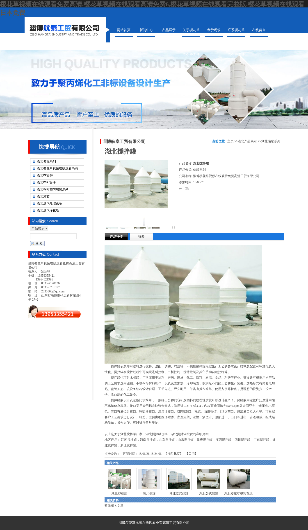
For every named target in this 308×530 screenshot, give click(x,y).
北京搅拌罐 (167, 439)
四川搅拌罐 (242, 439)
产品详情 (116, 236)
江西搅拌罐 (223, 439)
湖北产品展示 (247, 141)
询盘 (141, 236)
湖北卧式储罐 (208, 493)
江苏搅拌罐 (129, 439)
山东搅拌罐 (186, 439)
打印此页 (173, 453)
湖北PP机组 (119, 493)
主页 (230, 141)
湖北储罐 (149, 493)
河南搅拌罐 (148, 439)
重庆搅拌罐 (204, 439)
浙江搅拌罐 (128, 445)
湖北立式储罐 (178, 493)
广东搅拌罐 (261, 439)
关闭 (191, 453)
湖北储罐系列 (270, 141)
